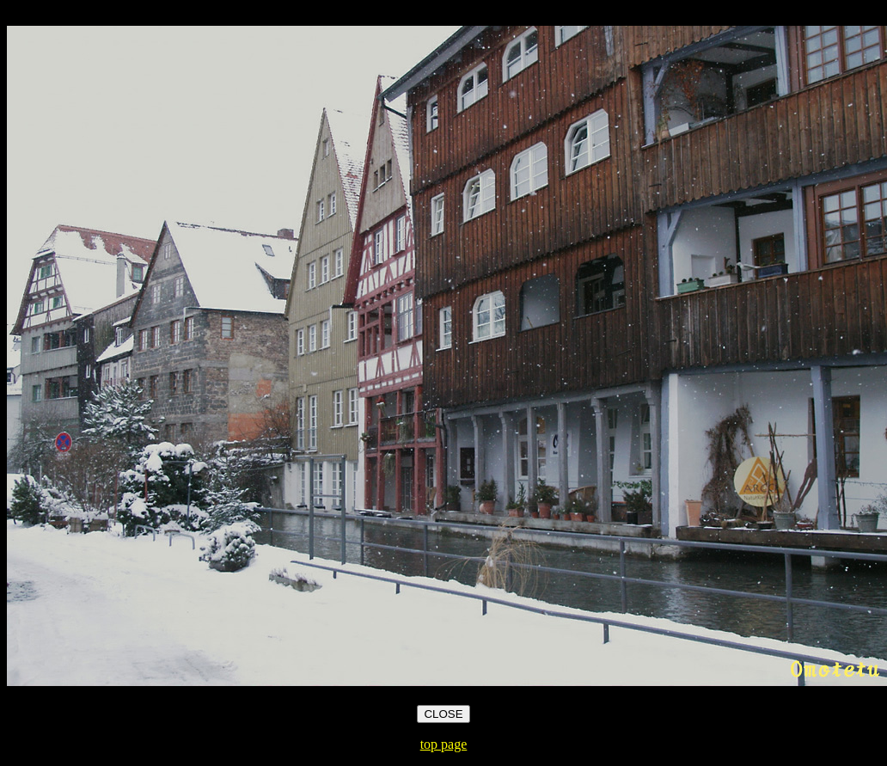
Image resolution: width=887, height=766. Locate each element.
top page (444, 744)
